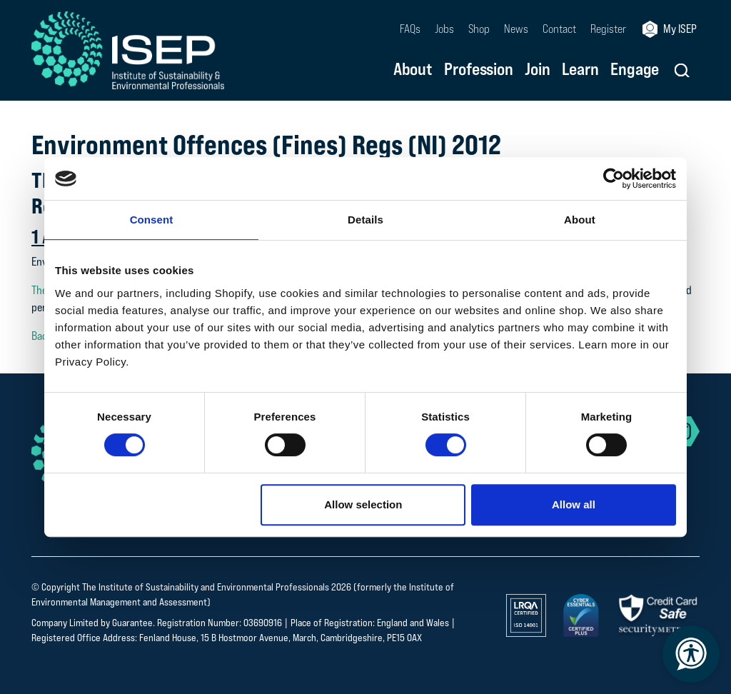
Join (537, 70)
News (516, 29)
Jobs (444, 29)
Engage (634, 70)
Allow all (573, 504)
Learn (580, 70)
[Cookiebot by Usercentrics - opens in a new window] (613, 178)
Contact (559, 29)
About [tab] (579, 219)
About (413, 70)
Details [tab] (365, 219)
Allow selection (363, 504)
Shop (479, 29)
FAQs (410, 29)
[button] (682, 70)
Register (608, 29)
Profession (478, 70)
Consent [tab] (151, 219)
